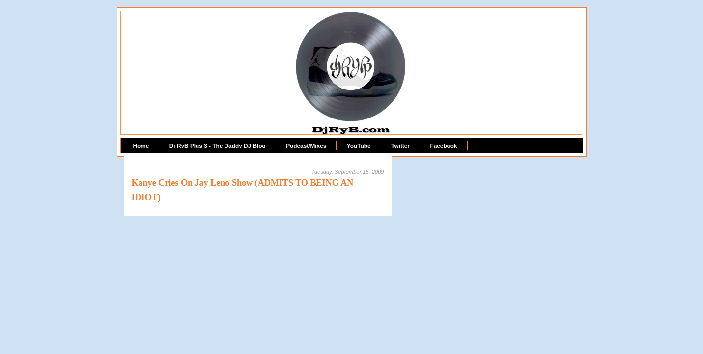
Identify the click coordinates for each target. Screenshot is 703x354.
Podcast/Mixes (306, 145)
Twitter (400, 145)
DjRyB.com (351, 32)
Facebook (443, 145)
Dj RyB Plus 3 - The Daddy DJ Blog (217, 145)
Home (141, 145)
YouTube (359, 145)
